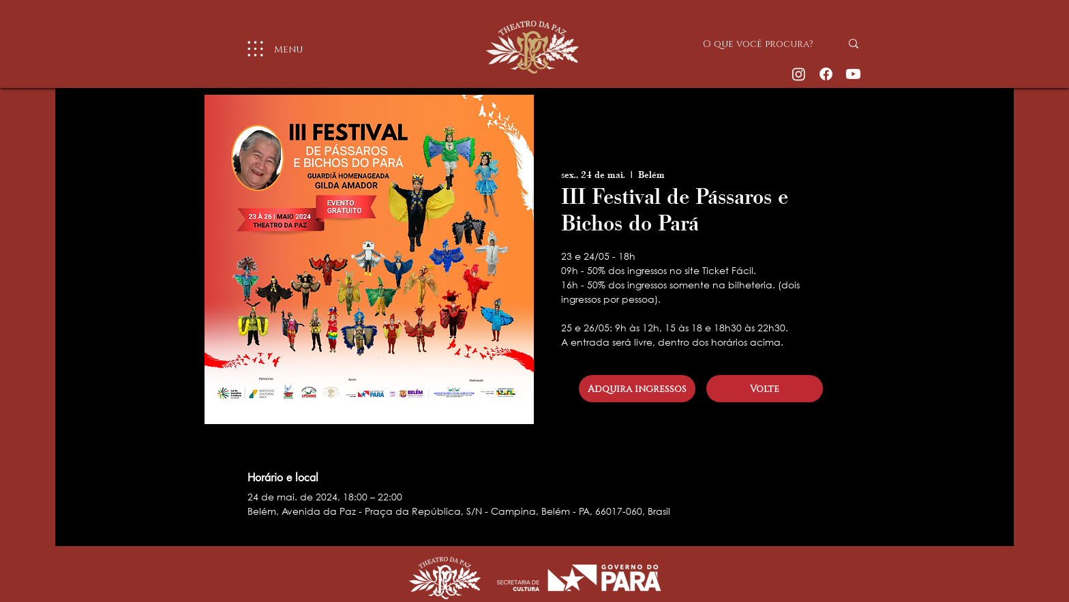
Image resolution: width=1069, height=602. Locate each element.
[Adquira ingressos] (637, 388)
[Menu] (269, 48)
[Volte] (764, 388)
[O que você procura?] (761, 43)
